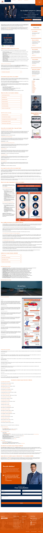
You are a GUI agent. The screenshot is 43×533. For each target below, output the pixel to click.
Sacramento (33, 87)
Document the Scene (4, 99)
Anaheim (33, 80)
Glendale (33, 84)
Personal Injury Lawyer (16, 519)
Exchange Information (5, 101)
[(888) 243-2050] (31, 521)
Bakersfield (33, 81)
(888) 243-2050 (34, 520)
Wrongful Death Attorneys (16, 523)
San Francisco (34, 89)
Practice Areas (36, 27)
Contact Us (33, 524)
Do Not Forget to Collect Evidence (6, 123)
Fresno (33, 83)
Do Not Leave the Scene (5, 114)
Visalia (33, 92)
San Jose (33, 90)
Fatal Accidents (4, 255)
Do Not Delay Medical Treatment (6, 121)
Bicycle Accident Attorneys (16, 526)
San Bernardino (34, 88)
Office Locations (36, 79)
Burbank (33, 82)
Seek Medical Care (4, 97)
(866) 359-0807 (40, 2)
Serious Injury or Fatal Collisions (6, 257)
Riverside (33, 86)
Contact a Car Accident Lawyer (6, 108)
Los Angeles (33, 85)
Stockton (33, 91)
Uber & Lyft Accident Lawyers (17, 522)
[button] (11, 72)
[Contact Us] (31, 524)
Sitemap (23, 522)
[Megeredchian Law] (31, 518)
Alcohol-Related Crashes (5, 259)
